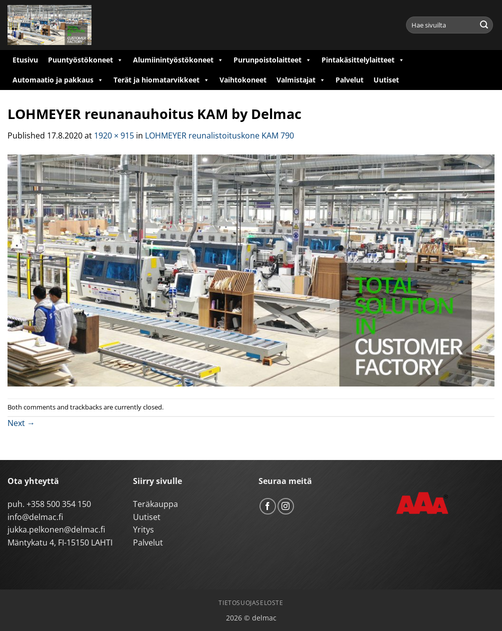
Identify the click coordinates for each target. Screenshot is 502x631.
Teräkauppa (155, 504)
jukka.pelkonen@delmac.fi (56, 529)
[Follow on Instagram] (286, 506)
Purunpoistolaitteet (273, 60)
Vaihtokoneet (243, 79)
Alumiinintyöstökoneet (178, 60)
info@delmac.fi (35, 517)
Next (21, 423)
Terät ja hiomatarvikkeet (162, 80)
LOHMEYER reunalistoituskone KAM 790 (219, 135)
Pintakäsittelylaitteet (363, 60)
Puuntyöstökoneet (85, 60)
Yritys (143, 529)
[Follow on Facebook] (268, 506)
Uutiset (386, 79)
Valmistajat (301, 80)
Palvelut (350, 79)
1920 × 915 (114, 135)
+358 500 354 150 (58, 504)
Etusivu (25, 59)
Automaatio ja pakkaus (58, 80)
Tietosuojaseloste (250, 602)
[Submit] (484, 25)
